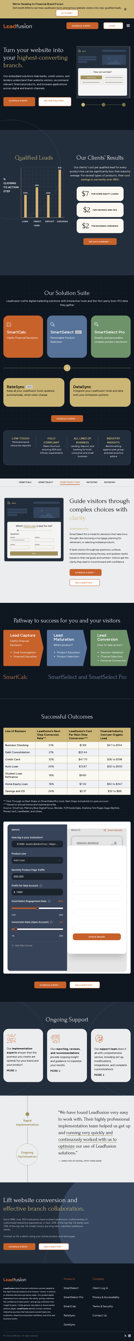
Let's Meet (67, 13)
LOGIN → (113, 26)
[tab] (25, 482)
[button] (128, 25)
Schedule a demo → (82, 26)
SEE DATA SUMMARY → (100, 242)
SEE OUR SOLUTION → (54, 101)
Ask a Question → (84, 583)
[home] (18, 26)
